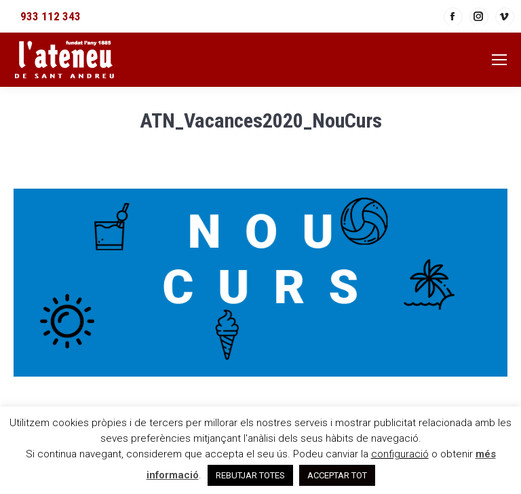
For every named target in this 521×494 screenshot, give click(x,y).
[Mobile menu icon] (499, 60)
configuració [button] (400, 454)
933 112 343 (50, 16)
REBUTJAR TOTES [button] (250, 475)
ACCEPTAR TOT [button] (337, 475)
